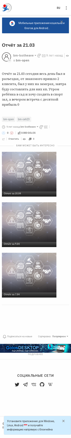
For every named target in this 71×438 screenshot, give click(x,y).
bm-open (22, 60)
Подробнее (35, 354)
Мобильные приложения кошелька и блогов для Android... (37, 25)
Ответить (13, 139)
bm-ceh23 (24, 119)
